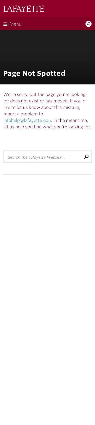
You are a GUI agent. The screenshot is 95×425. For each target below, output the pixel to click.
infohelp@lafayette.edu (27, 120)
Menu (15, 24)
